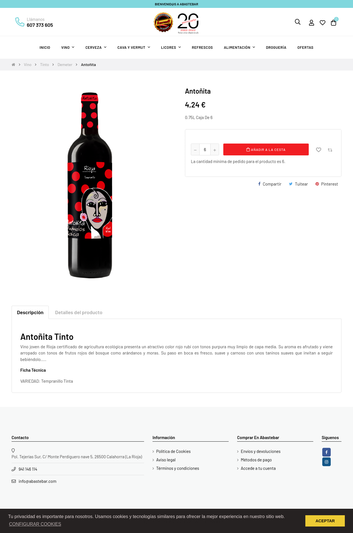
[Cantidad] (205, 149)
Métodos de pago (256, 459)
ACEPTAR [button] (325, 521)
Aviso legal (166, 459)
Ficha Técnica (33, 370)
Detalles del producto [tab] (78, 312)
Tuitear (301, 183)
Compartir (272, 183)
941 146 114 (28, 469)
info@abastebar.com (37, 481)
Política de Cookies (173, 451)
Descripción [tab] (30, 312)
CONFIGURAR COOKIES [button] (35, 524)
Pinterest (329, 183)
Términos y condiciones (177, 468)
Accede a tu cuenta (258, 468)
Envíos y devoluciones (261, 451)
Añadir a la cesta (266, 149)
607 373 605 (40, 25)
